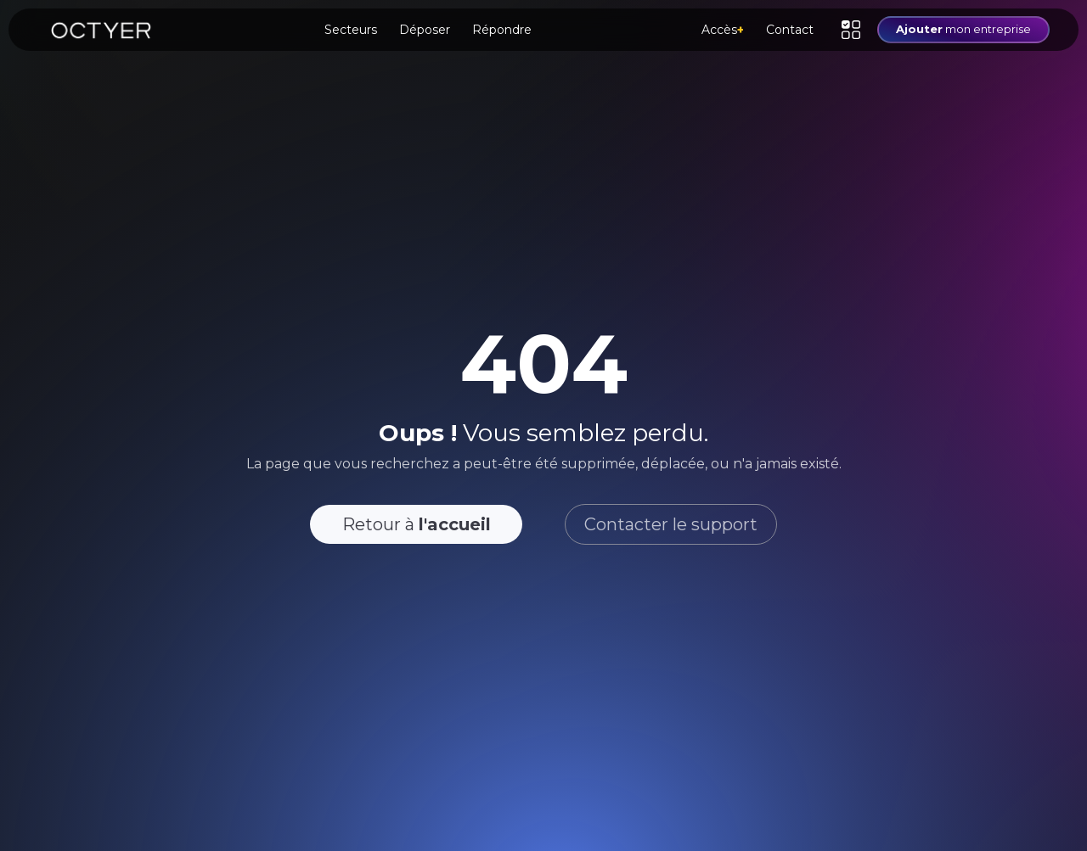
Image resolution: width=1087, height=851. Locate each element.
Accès (722, 29)
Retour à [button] (416, 524)
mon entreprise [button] (963, 29)
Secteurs (350, 29)
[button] (851, 29)
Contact (790, 29)
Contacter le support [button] (671, 524)
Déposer (424, 29)
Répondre (502, 29)
